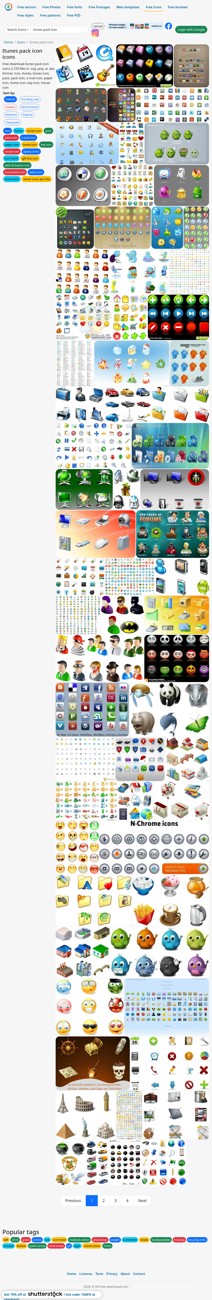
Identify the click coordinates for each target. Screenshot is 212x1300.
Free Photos (51, 7)
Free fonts (74, 7)
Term (99, 1274)
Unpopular (12, 122)
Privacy (111, 1274)
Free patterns (50, 15)
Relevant (11, 114)
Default (10, 99)
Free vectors (26, 7)
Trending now (30, 99)
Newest (10, 107)
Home (8, 42)
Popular (28, 114)
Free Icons (153, 7)
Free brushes (178, 7)
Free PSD (73, 15)
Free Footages (99, 7)
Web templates (127, 7)
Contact (139, 1274)
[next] (142, 1200)
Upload (98, 26)
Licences (85, 1274)
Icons (21, 42)
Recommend (29, 107)
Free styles (25, 15)
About (125, 1274)
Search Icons (16, 29)
